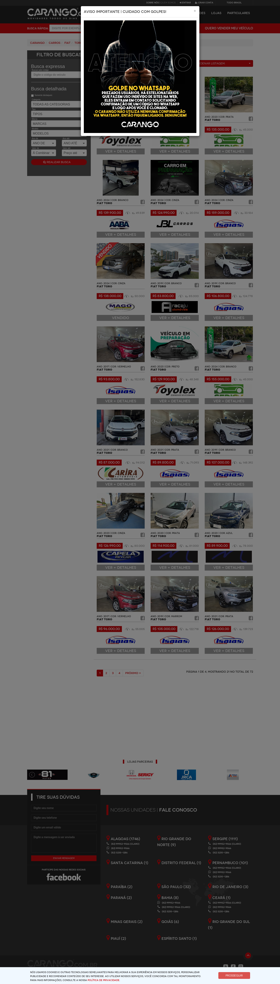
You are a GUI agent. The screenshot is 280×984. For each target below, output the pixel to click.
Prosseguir (234, 975)
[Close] (194, 11)
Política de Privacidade (103, 980)
